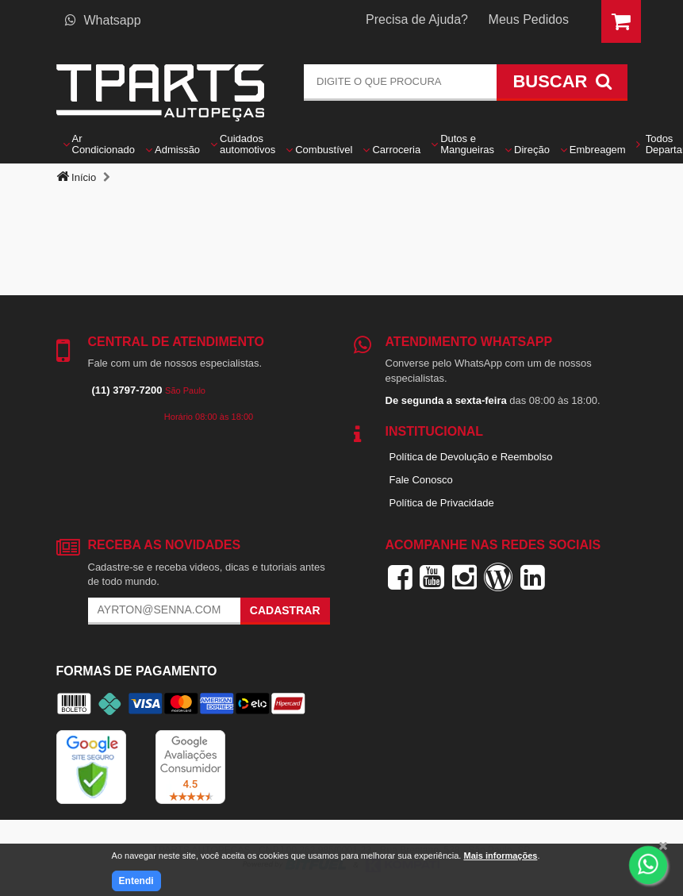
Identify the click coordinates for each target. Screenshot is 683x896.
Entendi (136, 880)
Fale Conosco (421, 480)
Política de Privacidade (441, 503)
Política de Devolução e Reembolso (471, 457)
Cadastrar (285, 610)
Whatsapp (103, 20)
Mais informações (500, 855)
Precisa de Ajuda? (417, 19)
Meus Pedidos (529, 19)
